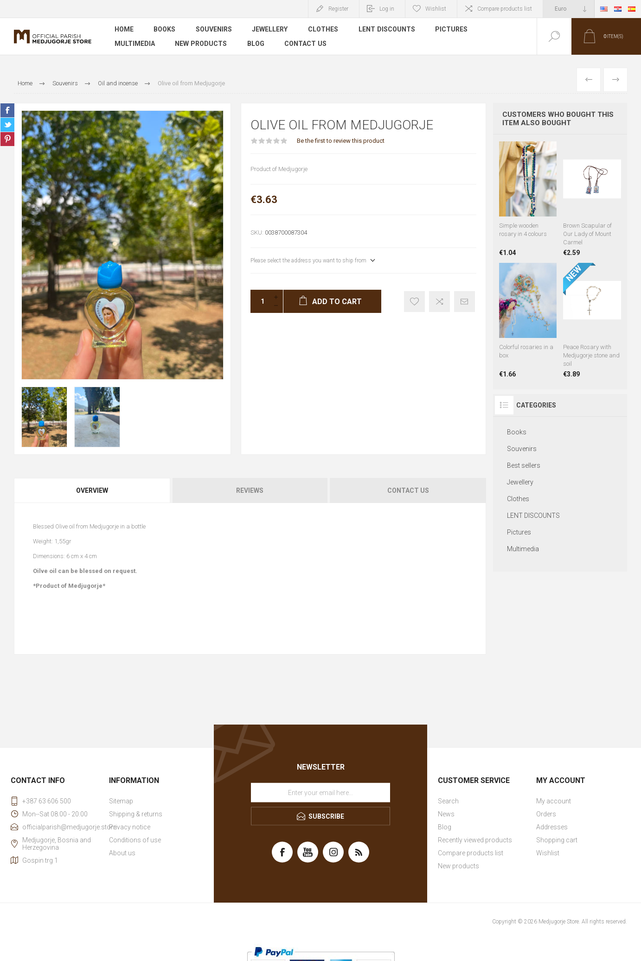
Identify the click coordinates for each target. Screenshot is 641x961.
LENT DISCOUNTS (387, 29)
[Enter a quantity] (259, 301)
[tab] (92, 490)
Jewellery (270, 29)
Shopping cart (556, 840)
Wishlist (547, 853)
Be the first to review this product (341, 140)
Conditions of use (135, 840)
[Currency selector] (568, 9)
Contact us (306, 43)
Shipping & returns (135, 814)
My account (553, 801)
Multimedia (135, 43)
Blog (255, 43)
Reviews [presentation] (249, 490)
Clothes (324, 29)
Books (165, 29)
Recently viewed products (475, 840)
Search (448, 801)
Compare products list (504, 9)
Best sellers (523, 465)
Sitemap (121, 801)
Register (338, 9)
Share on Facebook (7, 110)
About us (122, 853)
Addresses (552, 827)
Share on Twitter (7, 125)
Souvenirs (214, 29)
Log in (386, 9)
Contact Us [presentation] (408, 490)
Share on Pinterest (7, 139)
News (446, 814)
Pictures (452, 29)
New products (201, 43)
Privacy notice (129, 827)
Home (124, 29)
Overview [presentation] (92, 490)
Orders (546, 814)
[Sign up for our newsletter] (320, 792)
